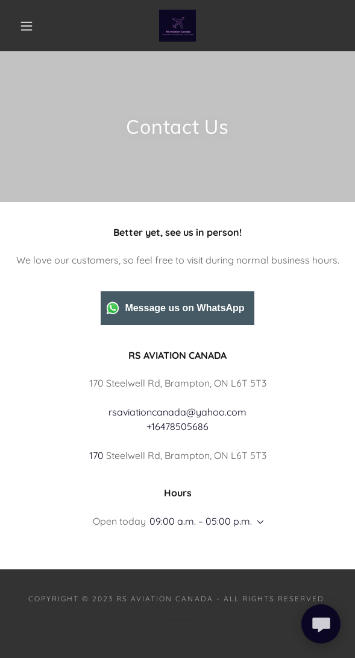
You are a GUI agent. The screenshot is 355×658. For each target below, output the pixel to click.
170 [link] (96, 455)
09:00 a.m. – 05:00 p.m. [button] (200, 521)
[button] (30, 26)
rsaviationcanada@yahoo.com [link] (177, 412)
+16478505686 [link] (177, 426)
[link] (177, 26)
